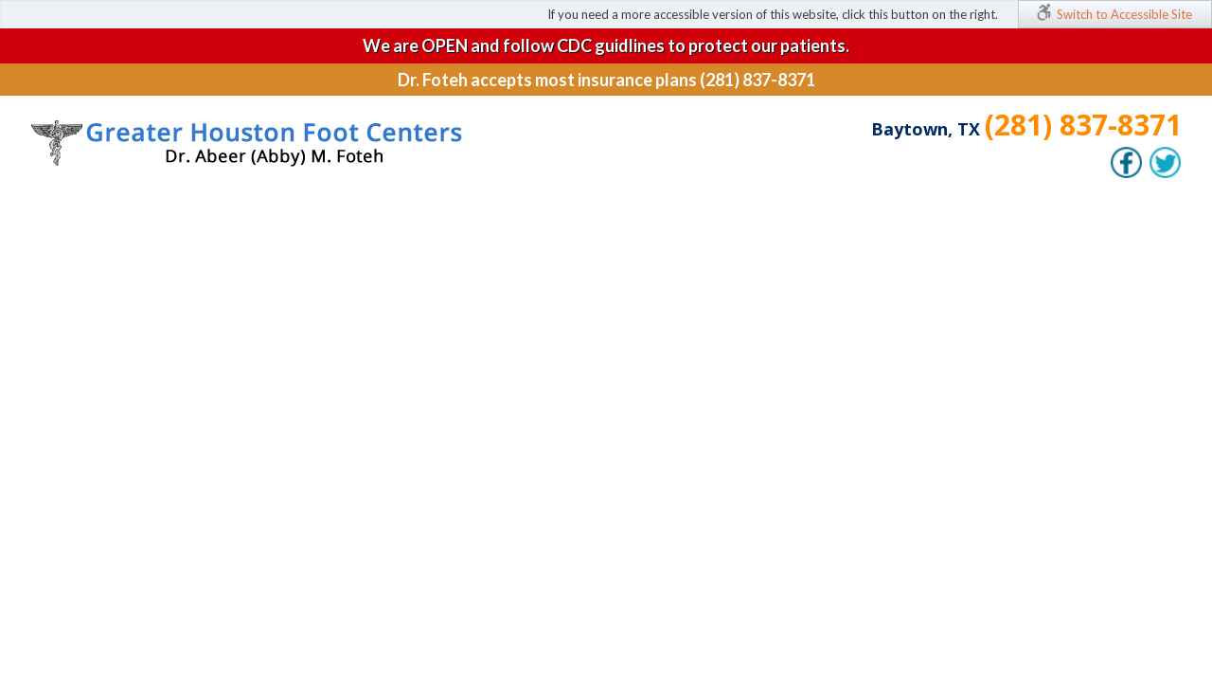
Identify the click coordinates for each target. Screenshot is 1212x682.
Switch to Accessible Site (1124, 14)
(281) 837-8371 (1083, 124)
